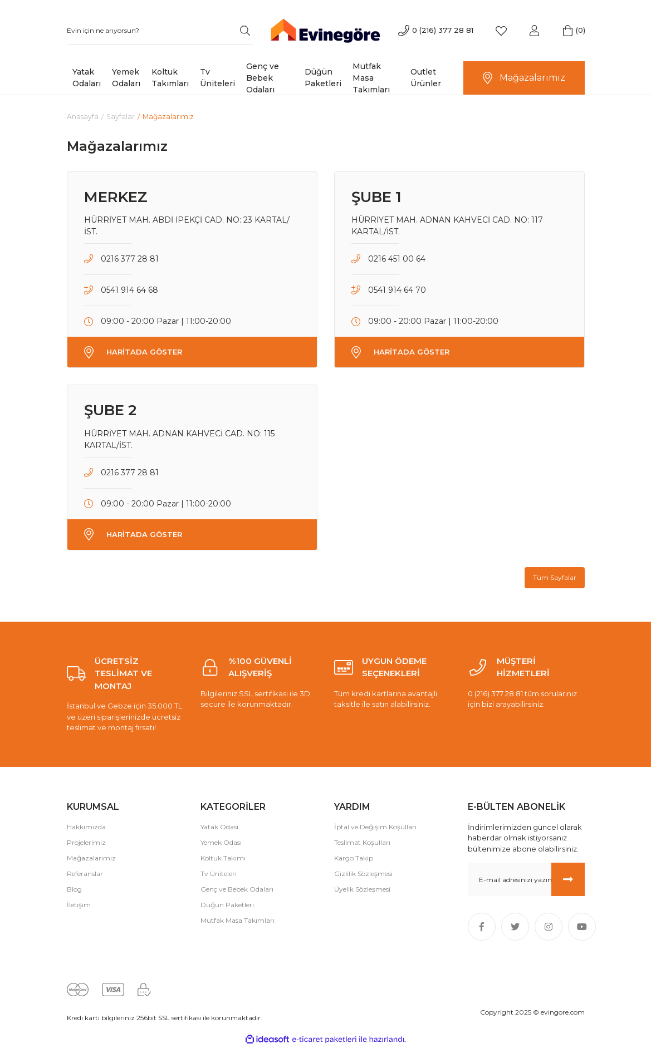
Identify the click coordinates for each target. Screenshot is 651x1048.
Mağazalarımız (91, 858)
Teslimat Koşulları (362, 843)
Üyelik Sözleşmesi (362, 889)
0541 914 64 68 (129, 291)
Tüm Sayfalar (554, 578)
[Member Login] (534, 30)
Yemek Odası (221, 843)
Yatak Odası (219, 827)
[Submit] (568, 880)
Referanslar (85, 874)
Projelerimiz (86, 843)
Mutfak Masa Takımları (237, 921)
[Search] (160, 31)
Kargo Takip (353, 858)
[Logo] (325, 30)
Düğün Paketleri (227, 905)
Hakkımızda (86, 827)
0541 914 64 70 (397, 291)
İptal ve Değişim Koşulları (375, 827)
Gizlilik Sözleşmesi (363, 874)
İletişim (79, 905)
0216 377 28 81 (130, 259)
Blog (74, 889)
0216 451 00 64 (396, 259)
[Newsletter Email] (526, 880)
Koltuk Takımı (223, 858)
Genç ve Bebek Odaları (236, 889)
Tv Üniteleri (218, 874)
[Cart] (568, 30)
